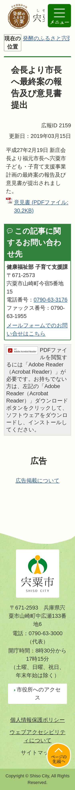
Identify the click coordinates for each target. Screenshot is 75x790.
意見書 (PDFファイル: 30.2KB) (41, 206)
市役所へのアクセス (39, 693)
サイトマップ (37, 752)
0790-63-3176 (50, 300)
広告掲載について (38, 480)
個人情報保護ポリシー (37, 720)
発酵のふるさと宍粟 (47, 38)
